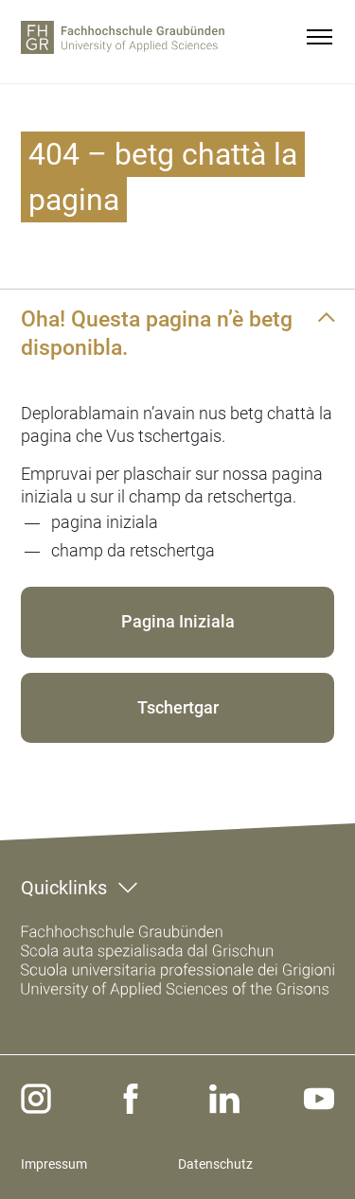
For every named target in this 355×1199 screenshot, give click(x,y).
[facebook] (130, 1099)
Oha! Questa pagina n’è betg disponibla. (157, 333)
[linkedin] (224, 1099)
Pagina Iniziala (178, 621)
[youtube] (319, 1099)
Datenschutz (215, 1164)
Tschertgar (178, 707)
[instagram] (36, 1099)
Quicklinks (64, 887)
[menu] (319, 37)
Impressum (54, 1164)
